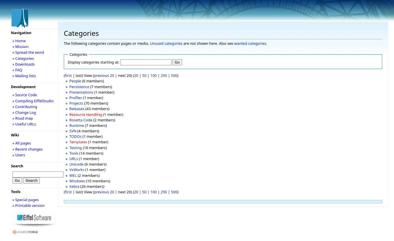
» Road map (22, 118)
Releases (76, 108)
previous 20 (104, 75)
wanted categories (250, 43)
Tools (73, 153)
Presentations (81, 92)
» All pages (21, 143)
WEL (73, 175)
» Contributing (24, 106)
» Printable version (28, 205)
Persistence (79, 86)
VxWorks (76, 169)
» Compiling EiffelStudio (33, 100)
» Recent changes (27, 149)
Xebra (74, 186)
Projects (76, 103)
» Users (18, 154)
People (75, 81)
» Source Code (24, 94)
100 (153, 75)
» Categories (23, 58)
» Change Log (24, 112)
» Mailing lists (24, 75)
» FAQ (17, 70)
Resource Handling (85, 114)
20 (136, 75)
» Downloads (23, 64)
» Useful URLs (24, 124)
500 (174, 75)
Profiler (75, 97)
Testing (75, 147)
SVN (72, 131)
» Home (19, 40)
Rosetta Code (80, 120)
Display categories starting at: (93, 62)
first (68, 75)
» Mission (20, 46)
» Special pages (25, 199)
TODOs (75, 136)
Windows (77, 180)
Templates (78, 141)
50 (144, 75)
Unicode (76, 164)
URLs (73, 158)
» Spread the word (28, 52)
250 (164, 75)
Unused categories (166, 43)
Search (17, 165)
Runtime (76, 125)
